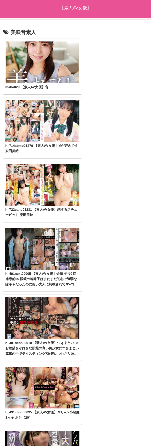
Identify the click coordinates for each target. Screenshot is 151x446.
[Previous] (4, 438)
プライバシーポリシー (75, 419)
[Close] (22, 441)
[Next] (14, 438)
